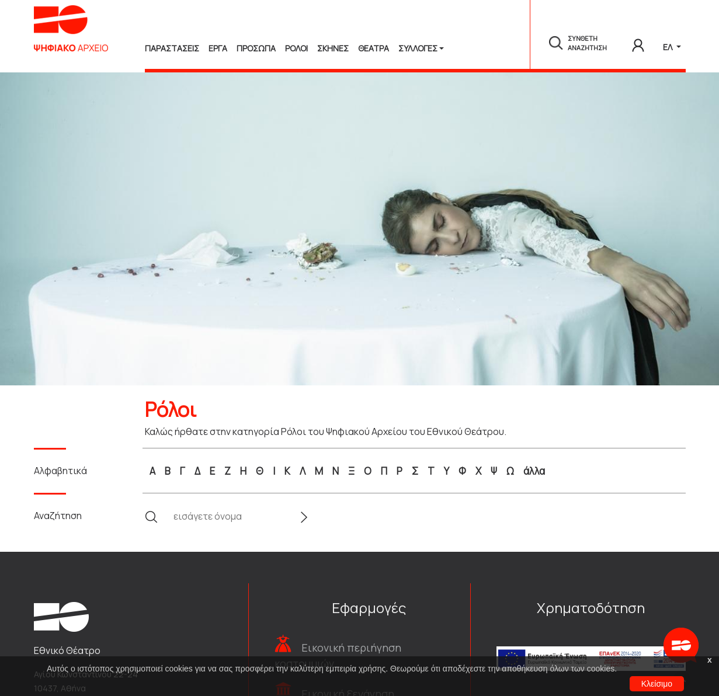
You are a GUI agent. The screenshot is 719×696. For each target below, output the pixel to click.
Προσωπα (256, 48)
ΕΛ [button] (668, 47)
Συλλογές (417, 48)
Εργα (218, 48)
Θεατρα (373, 48)
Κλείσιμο (656, 683)
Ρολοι (296, 48)
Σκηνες (333, 48)
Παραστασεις (172, 48)
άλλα (534, 471)
